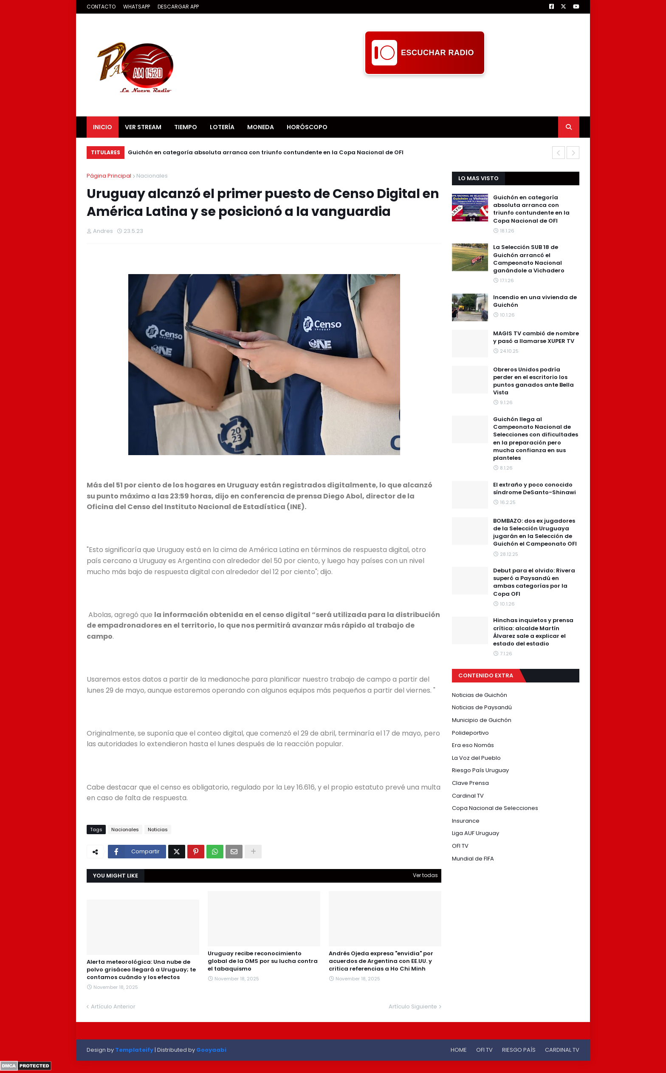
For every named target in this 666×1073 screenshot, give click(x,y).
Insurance (466, 821)
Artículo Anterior (113, 1006)
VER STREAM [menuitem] (143, 127)
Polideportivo (470, 733)
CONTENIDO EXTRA (485, 675)
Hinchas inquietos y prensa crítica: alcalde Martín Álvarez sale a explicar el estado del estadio (533, 632)
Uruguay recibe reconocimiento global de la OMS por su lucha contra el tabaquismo (263, 961)
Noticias (158, 829)
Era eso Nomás (473, 745)
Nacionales (152, 176)
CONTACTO (101, 6)
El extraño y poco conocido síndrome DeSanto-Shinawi (534, 488)
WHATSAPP (136, 6)
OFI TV (460, 846)
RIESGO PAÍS (519, 1050)
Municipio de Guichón (481, 720)
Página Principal (109, 176)
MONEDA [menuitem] (260, 127)
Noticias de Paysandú (482, 707)
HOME (459, 1050)
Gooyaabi (211, 1050)
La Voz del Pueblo (476, 758)
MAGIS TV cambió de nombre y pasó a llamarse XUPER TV (536, 337)
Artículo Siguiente (413, 1006)
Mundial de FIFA (473, 859)
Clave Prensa (470, 783)
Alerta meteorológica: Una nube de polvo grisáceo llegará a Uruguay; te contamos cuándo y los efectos (141, 969)
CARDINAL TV (562, 1050)
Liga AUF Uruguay (475, 833)
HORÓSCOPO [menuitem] (307, 127)
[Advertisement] (424, 94)
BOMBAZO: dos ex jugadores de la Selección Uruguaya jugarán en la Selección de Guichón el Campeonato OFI (535, 532)
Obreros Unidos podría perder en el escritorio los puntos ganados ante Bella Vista (533, 381)
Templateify (134, 1050)
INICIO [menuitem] (102, 127)
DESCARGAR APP (178, 6)
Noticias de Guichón (479, 695)
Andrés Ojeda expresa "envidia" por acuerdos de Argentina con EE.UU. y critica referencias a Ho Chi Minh (381, 961)
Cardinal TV (468, 796)
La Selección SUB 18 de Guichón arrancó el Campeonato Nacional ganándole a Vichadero (528, 259)
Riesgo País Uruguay (480, 770)
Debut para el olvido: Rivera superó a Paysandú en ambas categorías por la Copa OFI (534, 582)
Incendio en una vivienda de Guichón (535, 301)
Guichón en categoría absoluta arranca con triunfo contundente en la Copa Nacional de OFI (266, 152)
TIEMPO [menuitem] (185, 127)
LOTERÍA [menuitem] (222, 127)
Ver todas (425, 875)
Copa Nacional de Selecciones (495, 808)
